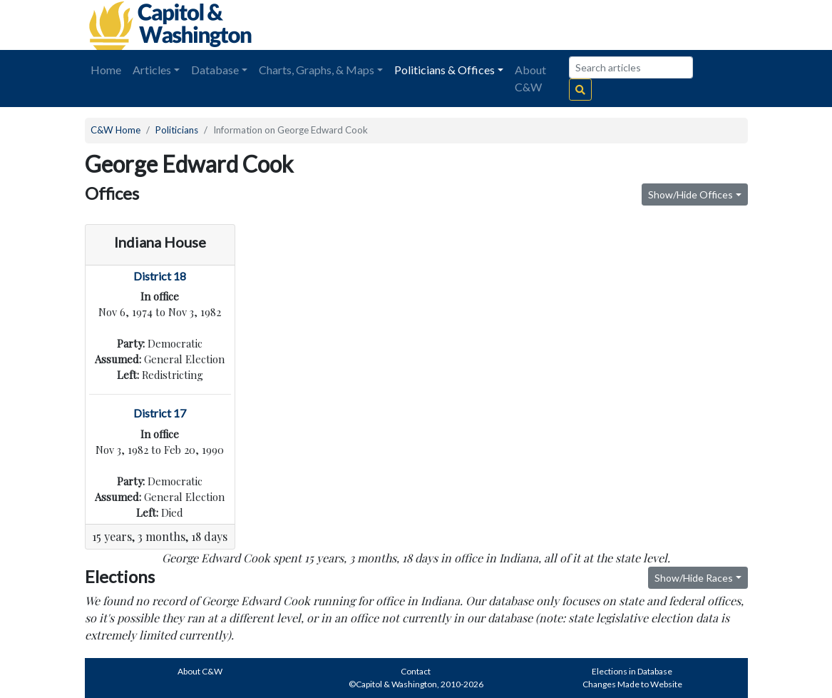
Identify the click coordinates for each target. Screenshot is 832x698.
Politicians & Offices (444, 69)
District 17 (159, 413)
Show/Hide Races (693, 578)
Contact (416, 671)
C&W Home (115, 130)
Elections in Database (632, 671)
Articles (152, 69)
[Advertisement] (588, 25)
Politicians (176, 130)
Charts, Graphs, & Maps (316, 69)
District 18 (159, 276)
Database (215, 69)
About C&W (530, 78)
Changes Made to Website (632, 684)
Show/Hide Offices (690, 194)
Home (106, 69)
